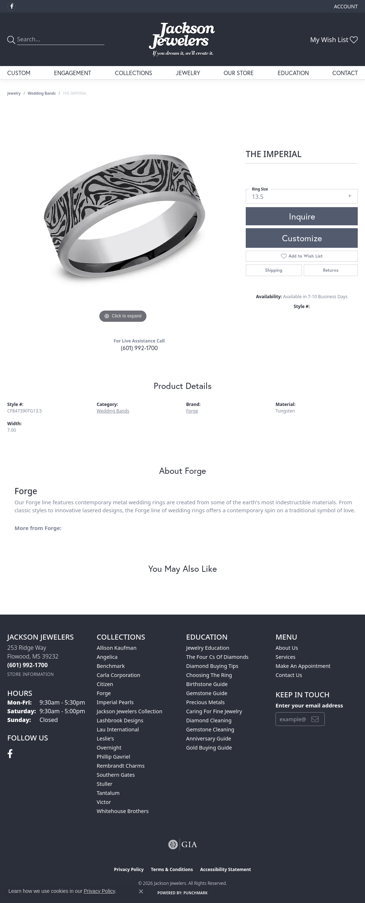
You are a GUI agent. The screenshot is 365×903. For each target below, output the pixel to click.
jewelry (14, 93)
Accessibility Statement (225, 869)
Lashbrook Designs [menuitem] (120, 720)
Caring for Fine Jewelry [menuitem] (214, 711)
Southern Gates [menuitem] (116, 774)
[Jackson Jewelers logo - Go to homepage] (182, 39)
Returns (331, 270)
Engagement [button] (72, 73)
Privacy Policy (129, 869)
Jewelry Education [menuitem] (207, 647)
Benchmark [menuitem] (111, 665)
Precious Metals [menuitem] (205, 702)
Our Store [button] (239, 73)
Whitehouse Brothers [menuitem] (123, 811)
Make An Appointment (303, 665)
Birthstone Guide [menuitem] (207, 684)
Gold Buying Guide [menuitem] (209, 747)
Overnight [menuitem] (109, 747)
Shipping (273, 270)
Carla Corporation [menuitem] (118, 675)
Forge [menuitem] (104, 693)
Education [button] (293, 73)
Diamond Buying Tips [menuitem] (212, 665)
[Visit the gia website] (182, 845)
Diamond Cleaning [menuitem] (209, 720)
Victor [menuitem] (104, 802)
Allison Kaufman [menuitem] (117, 647)
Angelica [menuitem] (107, 656)
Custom (18, 73)
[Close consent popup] (141, 891)
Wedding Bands (42, 93)
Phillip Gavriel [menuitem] (113, 756)
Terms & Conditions (172, 869)
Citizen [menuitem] (105, 684)
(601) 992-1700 (139, 348)
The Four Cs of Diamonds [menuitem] (217, 656)
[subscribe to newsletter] (315, 719)
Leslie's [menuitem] (105, 738)
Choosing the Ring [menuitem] (209, 675)
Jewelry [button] (188, 73)
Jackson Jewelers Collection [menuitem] (129, 711)
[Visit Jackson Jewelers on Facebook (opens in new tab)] (11, 6)
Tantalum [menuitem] (108, 792)
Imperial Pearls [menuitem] (115, 702)
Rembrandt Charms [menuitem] (121, 765)
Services (285, 656)
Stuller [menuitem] (104, 783)
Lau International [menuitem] (118, 729)
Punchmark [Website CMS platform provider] (195, 892)
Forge (192, 411)
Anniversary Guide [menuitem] (208, 738)
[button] (345, 6)
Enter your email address (309, 705)
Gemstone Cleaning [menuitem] (210, 729)
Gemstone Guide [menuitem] (207, 693)
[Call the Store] (27, 665)
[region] (123, 216)
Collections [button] (133, 73)
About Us (286, 647)
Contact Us (288, 675)
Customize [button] (302, 238)
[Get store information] (30, 674)
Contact (345, 73)
